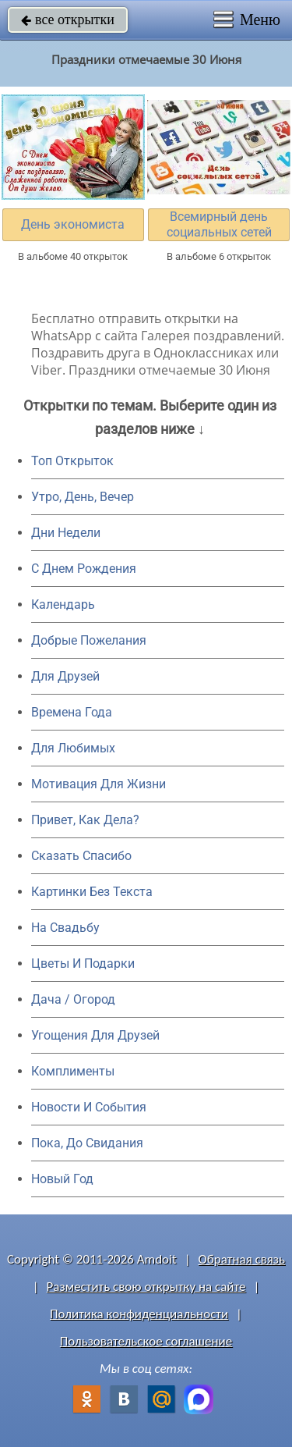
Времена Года (71, 712)
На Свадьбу (65, 927)
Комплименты (72, 1071)
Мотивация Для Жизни (98, 784)
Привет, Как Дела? (85, 819)
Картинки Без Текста (92, 891)
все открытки (67, 19)
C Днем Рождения (83, 568)
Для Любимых (73, 748)
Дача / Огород (73, 999)
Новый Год (62, 1178)
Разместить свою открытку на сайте (146, 1286)
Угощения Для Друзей (95, 1035)
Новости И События (88, 1107)
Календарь (63, 604)
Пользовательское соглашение (146, 1341)
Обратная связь (241, 1259)
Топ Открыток (72, 460)
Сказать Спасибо (81, 855)
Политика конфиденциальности (139, 1314)
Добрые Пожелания (88, 640)
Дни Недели (65, 532)
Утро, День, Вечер (82, 496)
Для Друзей (65, 676)
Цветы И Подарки (83, 963)
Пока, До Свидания (87, 1143)
